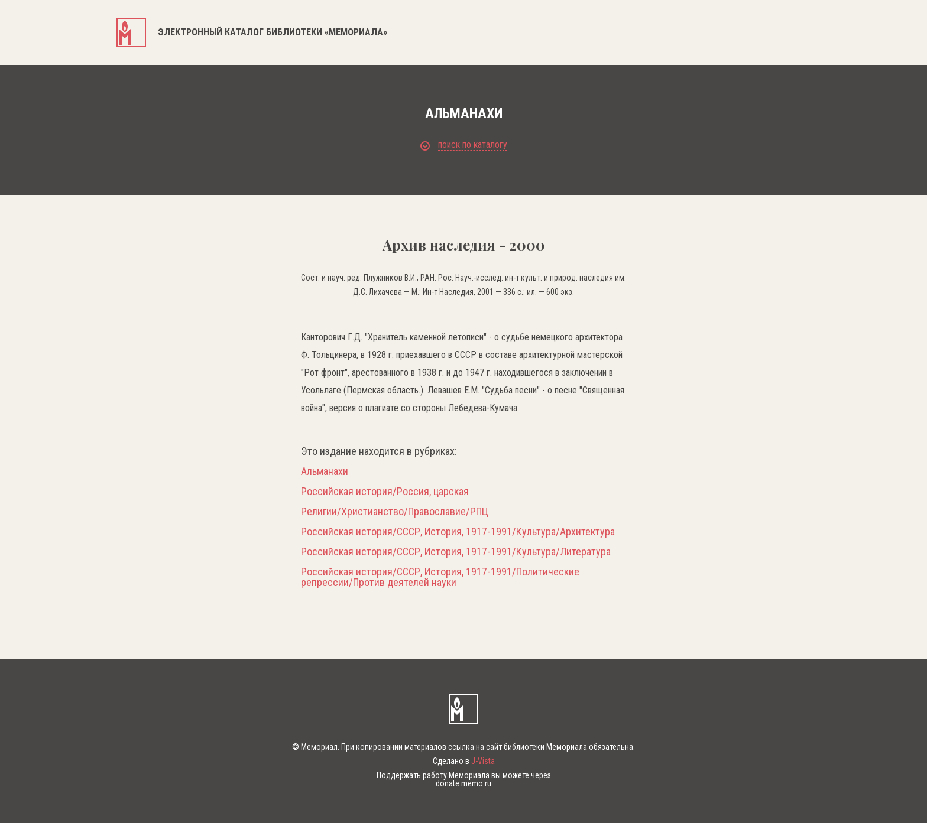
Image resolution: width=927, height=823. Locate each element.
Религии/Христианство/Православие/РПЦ (394, 511)
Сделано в (464, 761)
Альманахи (324, 471)
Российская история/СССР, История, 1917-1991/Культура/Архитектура (458, 531)
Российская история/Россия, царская (385, 491)
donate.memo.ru (463, 783)
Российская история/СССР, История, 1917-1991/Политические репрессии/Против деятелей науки (440, 577)
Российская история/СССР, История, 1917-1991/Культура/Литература (456, 552)
